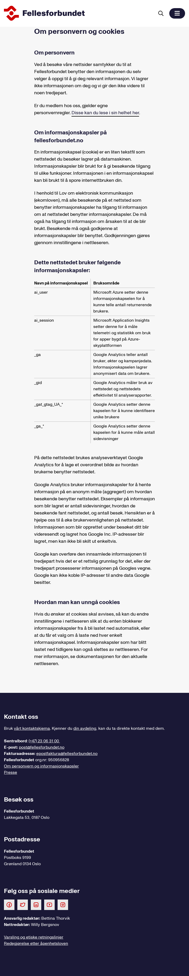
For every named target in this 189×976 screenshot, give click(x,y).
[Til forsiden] (78, 13)
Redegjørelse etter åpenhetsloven (36, 943)
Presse (10, 772)
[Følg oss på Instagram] (63, 904)
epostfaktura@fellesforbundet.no (67, 753)
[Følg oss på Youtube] (49, 904)
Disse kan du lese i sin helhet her (105, 112)
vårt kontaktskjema (32, 728)
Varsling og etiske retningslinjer (33, 937)
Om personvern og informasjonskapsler (41, 766)
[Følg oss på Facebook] (9, 904)
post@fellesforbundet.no (41, 747)
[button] (177, 13)
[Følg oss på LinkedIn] (36, 904)
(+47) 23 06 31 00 (44, 741)
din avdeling (84, 728)
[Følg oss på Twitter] (22, 904)
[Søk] (161, 13)
